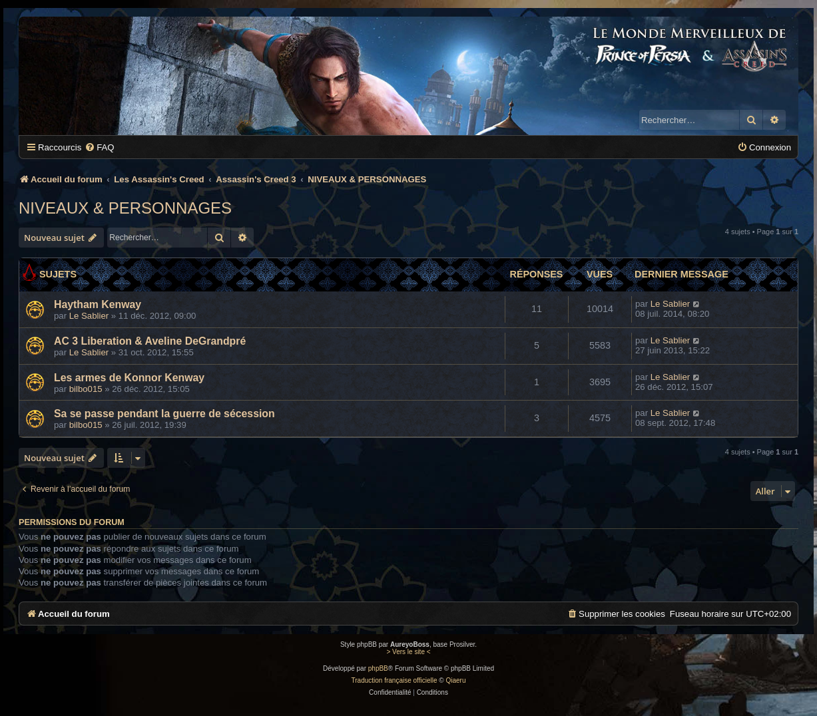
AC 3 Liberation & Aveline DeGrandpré (150, 341)
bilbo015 (86, 389)
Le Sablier (89, 316)
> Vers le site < (408, 651)
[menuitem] (99, 147)
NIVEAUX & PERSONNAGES (125, 208)
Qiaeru (455, 680)
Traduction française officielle (394, 680)
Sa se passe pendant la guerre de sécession (164, 413)
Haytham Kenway (97, 304)
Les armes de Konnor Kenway (129, 377)
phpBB (378, 668)
